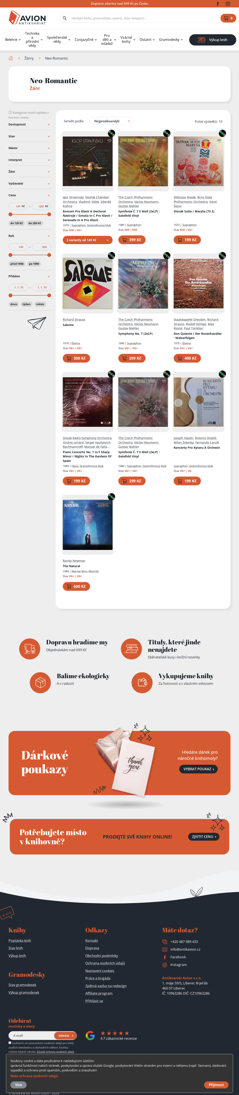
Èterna (76, 343)
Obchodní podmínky (101, 955)
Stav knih (16, 948)
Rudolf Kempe (196, 324)
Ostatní (145, 40)
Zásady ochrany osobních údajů (55, 1051)
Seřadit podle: (74, 121)
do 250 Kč (35, 223)
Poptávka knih (20, 940)
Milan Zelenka (184, 442)
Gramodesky (169, 40)
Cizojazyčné (84, 40)
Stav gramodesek (22, 985)
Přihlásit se (94, 1001)
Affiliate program (99, 993)
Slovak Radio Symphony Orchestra (87, 438)
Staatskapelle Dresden (190, 320)
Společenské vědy (57, 40)
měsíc (40, 304)
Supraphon (79, 225)
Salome (68, 325)
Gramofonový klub (99, 225)
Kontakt (91, 940)
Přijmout (216, 1084)
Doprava (92, 948)
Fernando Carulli (207, 442)
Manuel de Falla (95, 447)
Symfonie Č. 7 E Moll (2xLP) (139, 213)
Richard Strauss (74, 320)
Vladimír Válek (89, 201)
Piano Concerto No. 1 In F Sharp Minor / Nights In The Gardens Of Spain (87, 456)
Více (18, 1084)
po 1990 (34, 263)
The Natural (71, 566)
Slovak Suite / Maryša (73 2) (194, 211)
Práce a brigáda (97, 978)
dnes (13, 304)
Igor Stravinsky (73, 197)
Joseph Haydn (183, 438)
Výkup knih (17, 955)
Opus (75, 466)
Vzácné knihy (126, 40)
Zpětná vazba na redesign (106, 986)
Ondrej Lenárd (73, 442)
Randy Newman (74, 561)
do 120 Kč (16, 223)
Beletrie (11, 40)
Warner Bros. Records (85, 571)
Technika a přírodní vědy (32, 39)
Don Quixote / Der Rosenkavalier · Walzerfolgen (198, 335)
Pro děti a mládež (107, 40)
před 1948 (16, 263)
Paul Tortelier (193, 328)
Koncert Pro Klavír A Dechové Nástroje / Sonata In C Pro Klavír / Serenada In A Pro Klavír (87, 215)
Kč (23, 206)
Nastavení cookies (99, 970)
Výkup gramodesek (24, 992)
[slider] (10, 214)
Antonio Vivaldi (205, 438)
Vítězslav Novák (185, 197)
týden (27, 304)
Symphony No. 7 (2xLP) (135, 333)
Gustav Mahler (128, 206)
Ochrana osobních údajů (105, 963)
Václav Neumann (146, 201)
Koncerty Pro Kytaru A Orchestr (197, 448)
